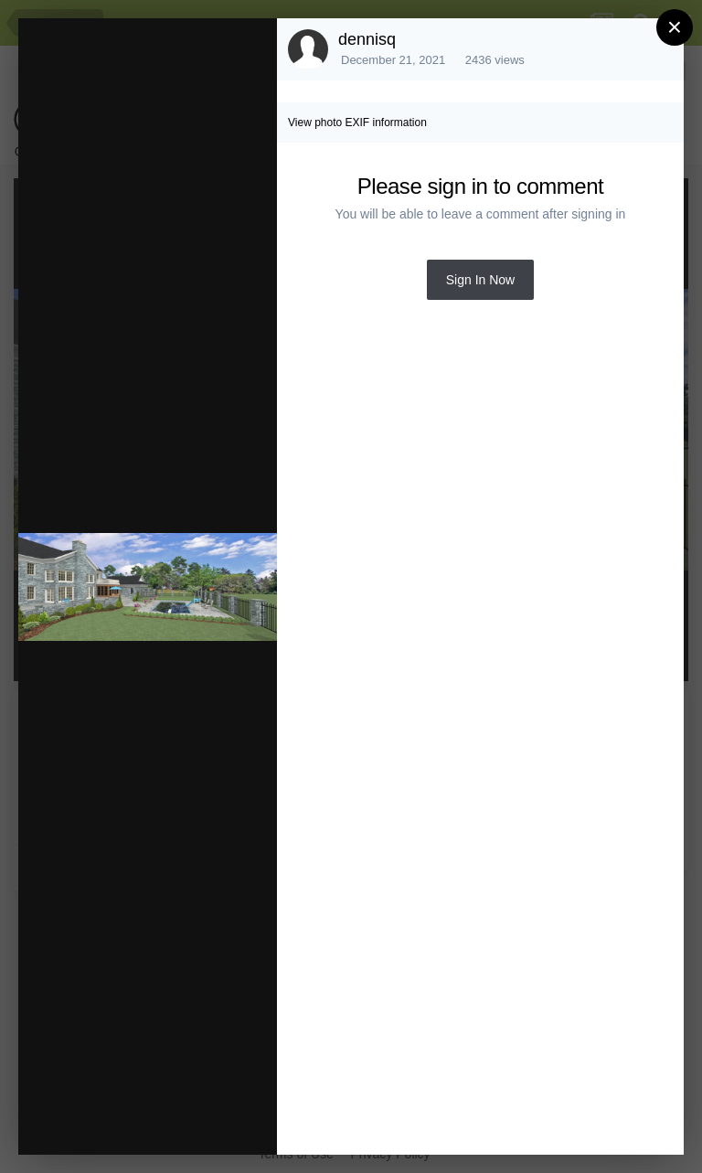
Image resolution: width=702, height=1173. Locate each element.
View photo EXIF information (357, 122)
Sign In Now (480, 279)
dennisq (367, 39)
